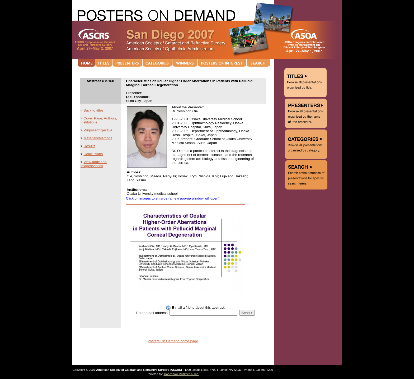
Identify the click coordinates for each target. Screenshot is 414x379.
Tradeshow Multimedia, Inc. (181, 374)
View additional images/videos (94, 164)
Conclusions (93, 154)
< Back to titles (92, 110)
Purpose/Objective (98, 130)
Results (89, 146)
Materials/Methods (98, 138)
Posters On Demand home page (173, 341)
